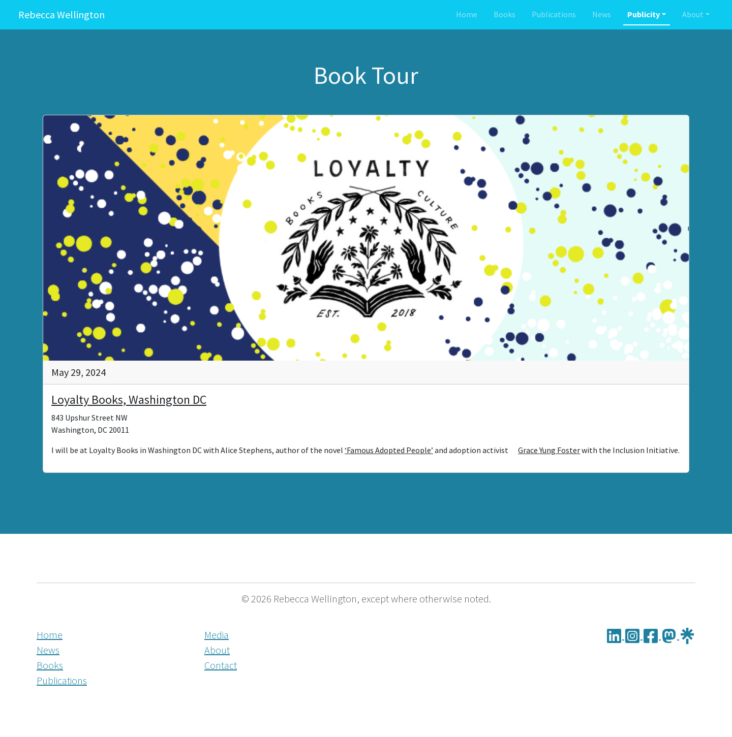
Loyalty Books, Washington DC (128, 399)
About (217, 650)
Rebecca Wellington (61, 14)
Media (216, 634)
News (601, 14)
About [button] (693, 14)
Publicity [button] (643, 14)
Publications (554, 14)
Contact (220, 665)
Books (504, 14)
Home (466, 14)
